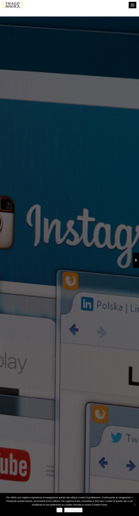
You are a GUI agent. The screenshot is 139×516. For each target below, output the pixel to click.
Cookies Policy (73, 510)
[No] (134, 504)
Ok (59, 510)
